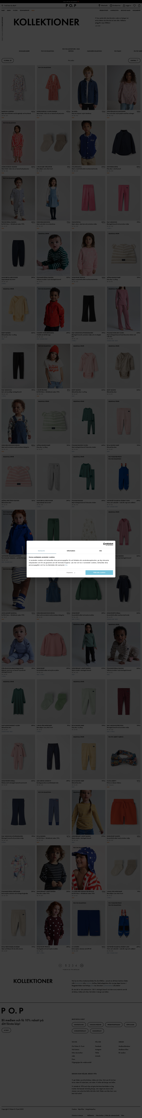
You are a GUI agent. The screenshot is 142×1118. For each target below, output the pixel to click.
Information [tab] (71, 551)
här (66, 565)
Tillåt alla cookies (99, 572)
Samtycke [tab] (41, 551)
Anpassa (70, 572)
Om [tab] (100, 551)
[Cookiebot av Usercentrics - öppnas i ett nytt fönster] (104, 544)
